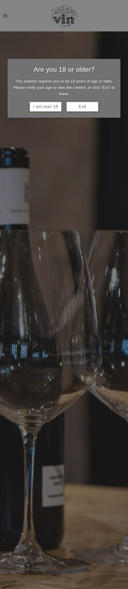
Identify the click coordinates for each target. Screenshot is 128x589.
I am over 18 (45, 106)
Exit (82, 106)
